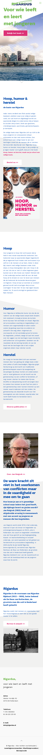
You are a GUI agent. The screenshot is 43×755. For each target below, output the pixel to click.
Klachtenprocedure (30, 748)
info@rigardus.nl (9, 725)
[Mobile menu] (40, 3)
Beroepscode (21, 751)
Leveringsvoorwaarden (13, 748)
